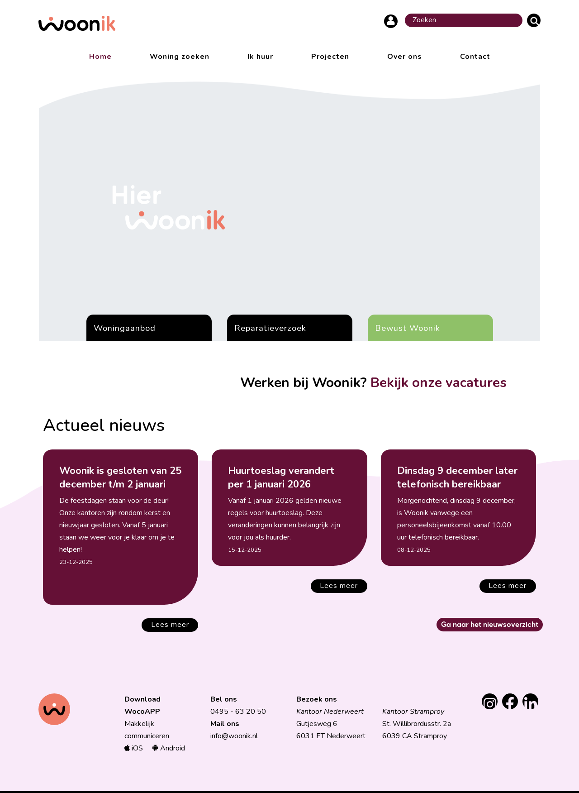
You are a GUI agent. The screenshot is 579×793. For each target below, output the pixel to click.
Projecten (330, 57)
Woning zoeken (179, 57)
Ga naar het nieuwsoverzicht (489, 624)
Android (168, 748)
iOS (133, 748)
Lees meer (170, 625)
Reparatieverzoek (270, 328)
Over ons (404, 57)
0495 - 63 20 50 (238, 712)
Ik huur (260, 57)
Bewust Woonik (407, 328)
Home (100, 57)
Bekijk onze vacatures (438, 382)
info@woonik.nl (234, 736)
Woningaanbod (125, 328)
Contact (475, 57)
